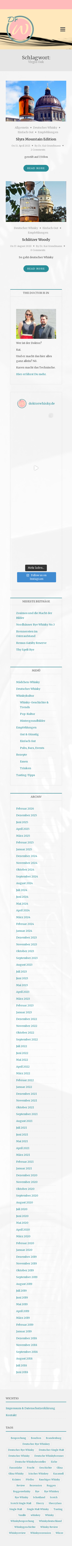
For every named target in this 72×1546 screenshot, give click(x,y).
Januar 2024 (24, 931)
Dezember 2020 (26, 1175)
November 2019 (26, 1263)
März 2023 (23, 998)
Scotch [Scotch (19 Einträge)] (53, 1497)
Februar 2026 (25, 808)
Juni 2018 (22, 1372)
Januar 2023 (24, 1012)
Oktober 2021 (25, 1107)
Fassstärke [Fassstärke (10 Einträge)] (15, 1467)
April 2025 (23, 829)
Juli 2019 (21, 1290)
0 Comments (38, 250)
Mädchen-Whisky (28, 682)
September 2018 (27, 1352)
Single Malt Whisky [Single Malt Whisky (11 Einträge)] (38, 1509)
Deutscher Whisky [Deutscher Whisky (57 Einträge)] (19, 1455)
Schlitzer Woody (36, 239)
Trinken (25, 768)
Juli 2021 (21, 1127)
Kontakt (11, 1415)
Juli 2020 (21, 1209)
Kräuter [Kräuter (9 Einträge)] (16, 1479)
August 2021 (24, 1121)
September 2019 (26, 1277)
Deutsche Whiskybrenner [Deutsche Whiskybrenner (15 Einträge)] (49, 1455)
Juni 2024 (22, 896)
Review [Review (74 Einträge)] (21, 1485)
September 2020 (27, 1195)
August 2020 (24, 1202)
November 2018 (26, 1345)
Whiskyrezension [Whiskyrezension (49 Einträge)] (40, 1532)
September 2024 (27, 876)
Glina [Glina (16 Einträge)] (60, 1467)
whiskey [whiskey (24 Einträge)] (35, 1515)
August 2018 (24, 1358)
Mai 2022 (22, 1059)
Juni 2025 (22, 822)
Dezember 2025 (26, 815)
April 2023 (22, 992)
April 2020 (23, 1229)
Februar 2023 (25, 1005)
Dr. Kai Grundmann (49, 145)
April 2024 (23, 910)
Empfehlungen (48, 132)
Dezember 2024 (26, 856)
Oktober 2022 (25, 1032)
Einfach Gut (25, 132)
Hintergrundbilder (32, 720)
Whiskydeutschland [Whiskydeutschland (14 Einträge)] (50, 1521)
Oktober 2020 (25, 1189)
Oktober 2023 (25, 951)
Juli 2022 (21, 1046)
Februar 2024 (25, 924)
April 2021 (22, 1148)
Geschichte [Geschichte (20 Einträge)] (45, 1467)
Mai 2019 (22, 1304)
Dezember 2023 (26, 937)
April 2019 (22, 1311)
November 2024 (26, 863)
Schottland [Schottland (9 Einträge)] (39, 1497)
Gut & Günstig (29, 734)
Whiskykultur (25, 695)
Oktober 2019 (25, 1270)
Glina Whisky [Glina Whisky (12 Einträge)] (16, 1473)
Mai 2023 (22, 985)
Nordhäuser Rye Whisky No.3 (35, 624)
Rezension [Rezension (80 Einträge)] (36, 1485)
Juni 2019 (22, 1297)
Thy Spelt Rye (25, 649)
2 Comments (38, 149)
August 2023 (24, 964)
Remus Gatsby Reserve (31, 643)
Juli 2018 (21, 1365)
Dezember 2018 (26, 1338)
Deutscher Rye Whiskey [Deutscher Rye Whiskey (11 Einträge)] (36, 1444)
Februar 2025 (25, 842)
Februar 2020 (25, 1243)
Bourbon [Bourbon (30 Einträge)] (36, 1438)
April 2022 (23, 1066)
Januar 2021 (24, 1168)
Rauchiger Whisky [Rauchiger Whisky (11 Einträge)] (49, 1479)
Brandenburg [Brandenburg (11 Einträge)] (53, 1438)
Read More (36, 168)
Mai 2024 (22, 903)
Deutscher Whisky (45, 127)
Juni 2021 (22, 1134)
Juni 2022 (22, 1053)
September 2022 (27, 1039)
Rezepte (21, 754)
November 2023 (26, 944)
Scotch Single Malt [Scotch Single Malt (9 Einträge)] (21, 1503)
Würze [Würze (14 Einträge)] (59, 1532)
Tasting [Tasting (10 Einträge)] (58, 1509)
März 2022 (23, 1073)
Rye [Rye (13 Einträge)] (37, 1491)
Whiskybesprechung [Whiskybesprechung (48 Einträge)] (22, 1521)
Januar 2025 (24, 849)
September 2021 (27, 1114)
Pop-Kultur (27, 714)
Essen (24, 761)
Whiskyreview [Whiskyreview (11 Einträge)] (17, 1532)
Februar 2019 (24, 1324)
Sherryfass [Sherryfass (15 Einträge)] (55, 1503)
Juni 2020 (22, 1216)
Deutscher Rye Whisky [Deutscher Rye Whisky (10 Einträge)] (21, 1449)
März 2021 (23, 1155)
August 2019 (24, 1284)
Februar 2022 (25, 1080)
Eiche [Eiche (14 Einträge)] (54, 1461)
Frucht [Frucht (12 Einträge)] (30, 1467)
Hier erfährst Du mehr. (31, 374)
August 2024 (24, 883)
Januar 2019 (24, 1331)
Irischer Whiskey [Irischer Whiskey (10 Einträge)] (38, 1473)
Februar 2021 (25, 1161)
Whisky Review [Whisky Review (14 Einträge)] (49, 1527)
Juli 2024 (21, 890)
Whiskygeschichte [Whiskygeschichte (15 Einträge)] (25, 1527)
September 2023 (27, 958)
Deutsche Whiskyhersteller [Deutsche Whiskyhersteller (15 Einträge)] (30, 1461)
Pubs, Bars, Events (32, 748)
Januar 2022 (24, 1087)
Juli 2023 (21, 971)
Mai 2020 (22, 1222)
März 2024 (23, 917)
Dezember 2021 (26, 1094)
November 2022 (26, 1026)
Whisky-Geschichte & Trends (34, 705)
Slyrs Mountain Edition (36, 139)
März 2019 (23, 1318)
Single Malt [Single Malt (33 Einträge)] (15, 1509)
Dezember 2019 (26, 1256)
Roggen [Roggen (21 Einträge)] (51, 1485)
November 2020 (26, 1182)
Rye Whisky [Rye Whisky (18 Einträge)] (21, 1497)
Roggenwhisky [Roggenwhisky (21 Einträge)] (21, 1491)
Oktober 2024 (25, 869)
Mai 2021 (22, 1141)
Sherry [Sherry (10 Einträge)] (40, 1503)
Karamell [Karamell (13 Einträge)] (58, 1473)
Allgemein (22, 127)
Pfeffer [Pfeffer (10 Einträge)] (30, 1479)
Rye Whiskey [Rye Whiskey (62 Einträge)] (51, 1491)
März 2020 (23, 1236)
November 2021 (26, 1100)
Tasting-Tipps (25, 775)
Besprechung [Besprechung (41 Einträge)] (18, 1438)
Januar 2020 (24, 1250)
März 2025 (23, 835)
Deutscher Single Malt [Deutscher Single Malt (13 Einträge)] (51, 1449)
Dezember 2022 (26, 1019)
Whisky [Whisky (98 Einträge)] (49, 1515)
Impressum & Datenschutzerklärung (30, 1408)
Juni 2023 (22, 978)
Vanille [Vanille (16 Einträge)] (22, 1515)
